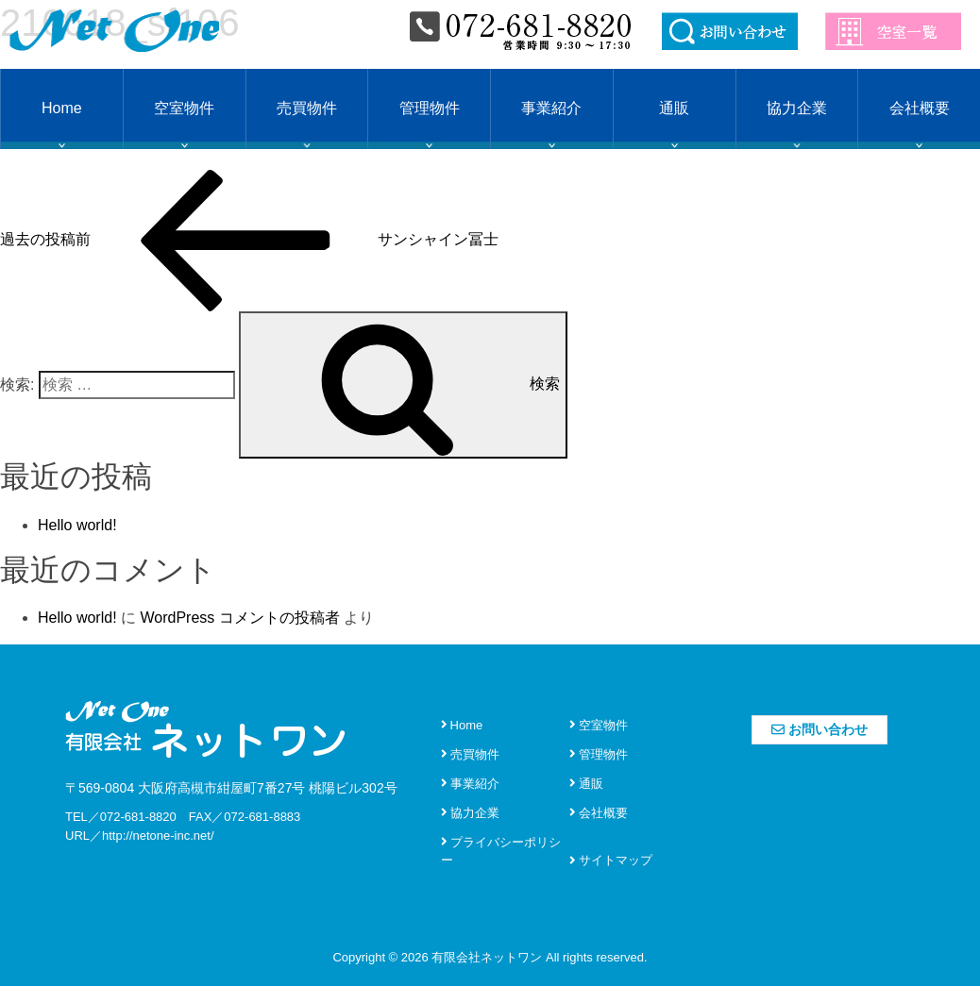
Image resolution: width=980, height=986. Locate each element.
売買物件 (307, 108)
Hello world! (77, 525)
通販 (674, 108)
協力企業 (797, 108)
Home (62, 108)
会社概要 (919, 108)
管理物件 (429, 108)
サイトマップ (610, 860)
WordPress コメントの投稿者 (239, 618)
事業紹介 (551, 108)
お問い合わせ (819, 729)
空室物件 (184, 108)
